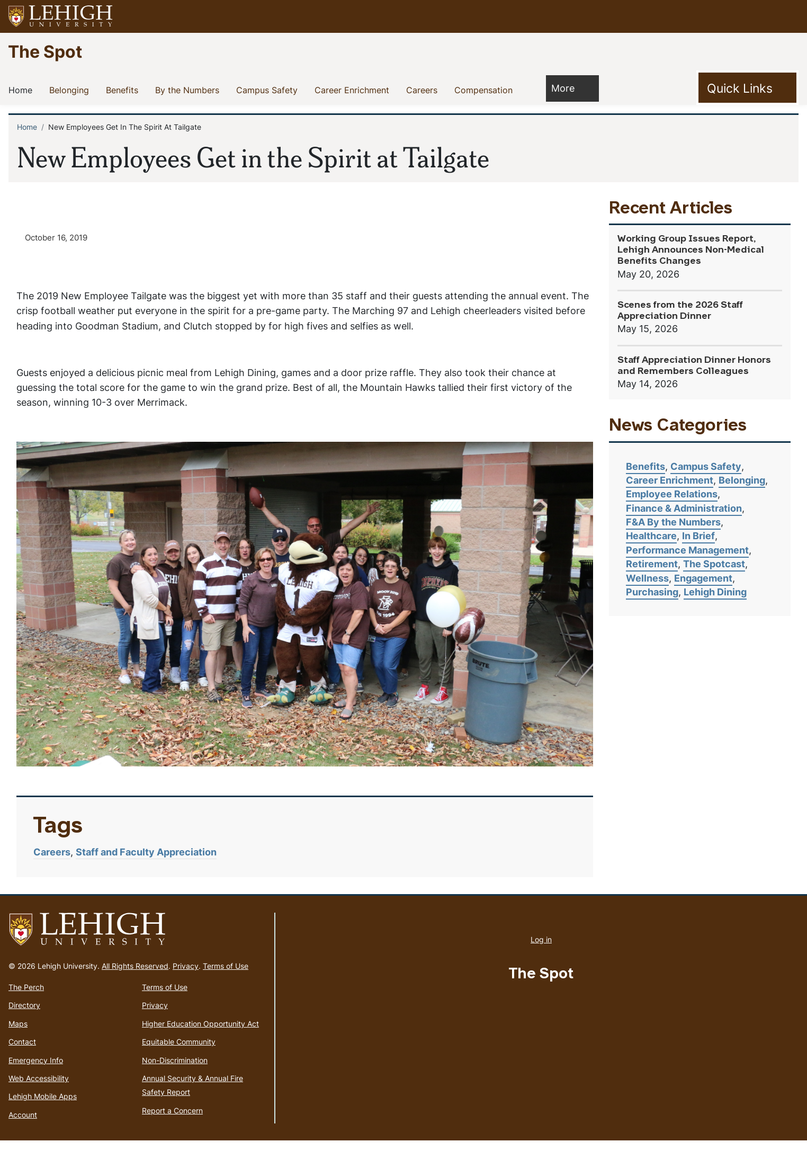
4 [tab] (299, 763)
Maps (18, 1034)
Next (563, 623)
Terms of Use (225, 976)
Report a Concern (172, 1121)
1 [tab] (236, 763)
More (568, 88)
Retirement (652, 563)
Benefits (124, 89)
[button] (789, 16)
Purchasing (652, 592)
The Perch (26, 998)
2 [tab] (257, 763)
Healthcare (651, 535)
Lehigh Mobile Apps (42, 1107)
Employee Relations (672, 494)
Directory (24, 1016)
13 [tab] (490, 763)
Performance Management (687, 550)
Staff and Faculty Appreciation (146, 863)
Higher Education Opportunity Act (200, 1034)
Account (22, 1125)
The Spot (45, 51)
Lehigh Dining (715, 592)
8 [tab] (384, 763)
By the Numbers (189, 89)
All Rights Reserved (135, 976)
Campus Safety (269, 89)
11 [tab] (448, 763)
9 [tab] (405, 763)
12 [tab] (469, 763)
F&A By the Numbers (673, 522)
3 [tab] (278, 763)
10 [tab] (427, 763)
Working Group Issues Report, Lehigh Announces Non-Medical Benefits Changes (690, 250)
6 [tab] (342, 763)
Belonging (71, 89)
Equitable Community (179, 1052)
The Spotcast (714, 563)
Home (22, 89)
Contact (22, 1052)
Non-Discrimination (175, 1071)
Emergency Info (35, 1071)
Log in (541, 950)
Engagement (703, 578)
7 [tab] (363, 763)
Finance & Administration (684, 508)
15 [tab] (532, 763)
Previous (46, 623)
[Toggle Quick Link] (747, 88)
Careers (424, 89)
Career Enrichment (354, 89)
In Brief (698, 535)
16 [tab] (554, 763)
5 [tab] (321, 763)
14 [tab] (511, 763)
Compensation (485, 89)
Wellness (647, 578)
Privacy (186, 976)
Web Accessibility (38, 1089)
